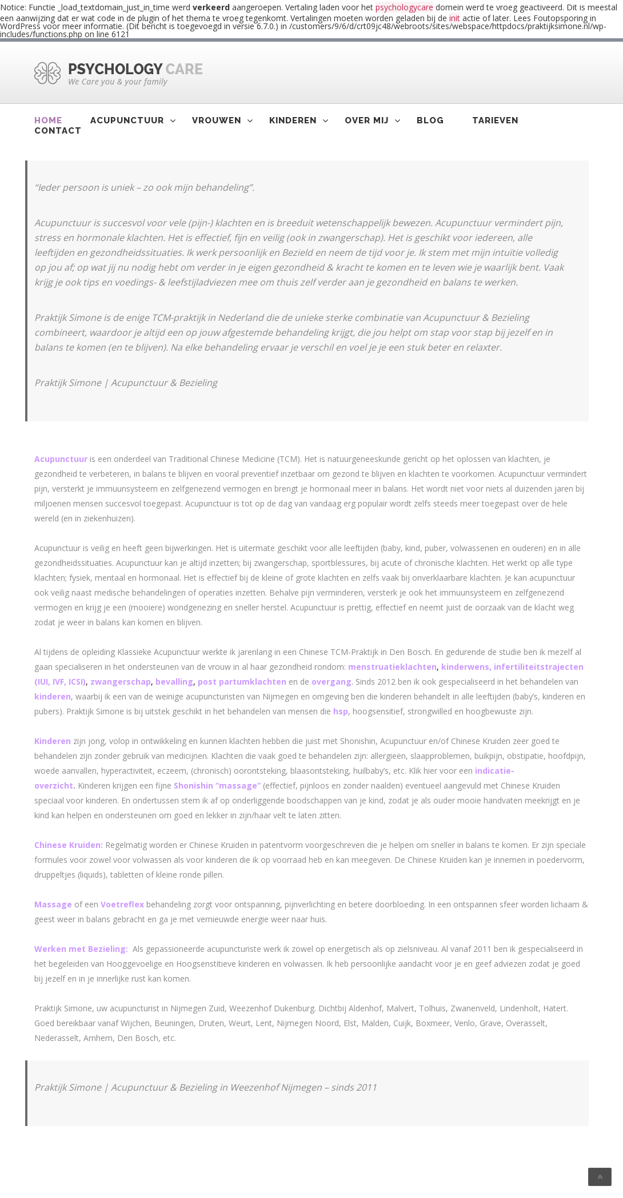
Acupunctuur (127, 120)
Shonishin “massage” (217, 785)
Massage (53, 904)
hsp (340, 711)
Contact (58, 131)
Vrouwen (216, 120)
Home (48, 120)
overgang (332, 681)
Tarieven (495, 120)
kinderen (52, 696)
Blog (430, 120)
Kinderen (293, 120)
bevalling (174, 681)
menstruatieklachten (392, 666)
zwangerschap (120, 681)
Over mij (367, 120)
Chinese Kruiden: (68, 844)
